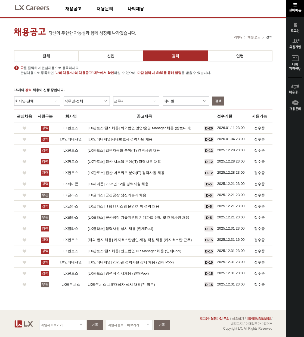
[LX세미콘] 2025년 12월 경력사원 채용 (118, 184)
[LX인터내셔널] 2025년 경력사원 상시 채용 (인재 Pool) (131, 262)
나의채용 (144, 8)
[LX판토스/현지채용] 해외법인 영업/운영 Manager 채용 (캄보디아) (139, 128)
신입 (110, 56)
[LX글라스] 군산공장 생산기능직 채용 (117, 195)
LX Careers (36, 7)
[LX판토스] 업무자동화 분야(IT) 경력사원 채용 (124, 150)
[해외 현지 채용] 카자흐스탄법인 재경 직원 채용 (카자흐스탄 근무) (140, 240)
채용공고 (81, 8)
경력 (175, 56)
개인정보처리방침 (259, 319)
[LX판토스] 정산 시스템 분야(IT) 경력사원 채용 (124, 162)
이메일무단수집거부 (259, 324)
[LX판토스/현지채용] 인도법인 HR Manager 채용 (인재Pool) (134, 251)
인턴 (240, 56)
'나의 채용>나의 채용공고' (73, 73)
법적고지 (237, 324)
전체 (46, 56)
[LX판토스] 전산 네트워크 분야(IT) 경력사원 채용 (126, 173)
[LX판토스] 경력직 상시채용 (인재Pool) (118, 273)
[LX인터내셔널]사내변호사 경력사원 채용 (120, 139)
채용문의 (112, 8)
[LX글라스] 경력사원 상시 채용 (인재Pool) (120, 229)
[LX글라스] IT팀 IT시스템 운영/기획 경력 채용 (123, 206)
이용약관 (238, 319)
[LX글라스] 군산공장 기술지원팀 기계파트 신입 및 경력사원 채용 (138, 217)
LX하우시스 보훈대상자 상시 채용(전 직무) (121, 284)
